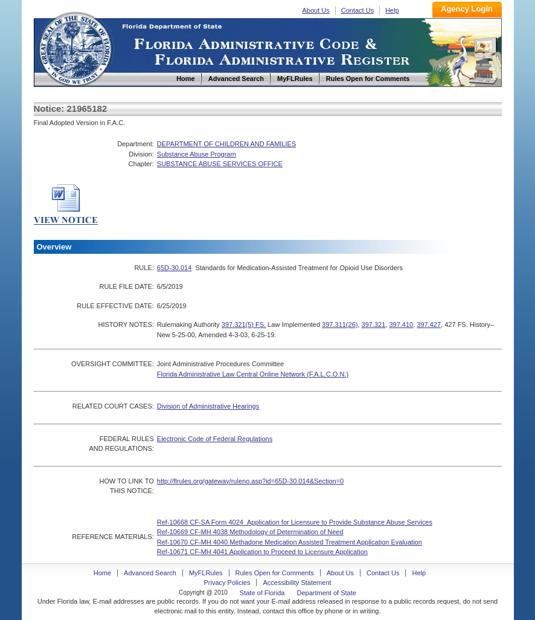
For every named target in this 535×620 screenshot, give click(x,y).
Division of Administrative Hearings (208, 406)
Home (75, 47)
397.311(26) (339, 324)
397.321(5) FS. (244, 324)
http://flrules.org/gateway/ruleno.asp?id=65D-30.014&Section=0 (250, 481)
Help (392, 10)
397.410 (401, 324)
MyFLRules (206, 572)
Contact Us (357, 10)
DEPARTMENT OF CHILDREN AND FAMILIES (226, 143)
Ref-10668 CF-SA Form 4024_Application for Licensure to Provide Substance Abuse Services (294, 522)
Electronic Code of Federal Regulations (214, 438)
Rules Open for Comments (274, 572)
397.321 (374, 324)
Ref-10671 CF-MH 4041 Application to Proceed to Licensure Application (262, 551)
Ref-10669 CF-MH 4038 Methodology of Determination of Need (250, 531)
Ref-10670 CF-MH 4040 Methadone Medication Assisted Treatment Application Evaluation (289, 542)
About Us (316, 10)
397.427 (429, 324)
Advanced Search (150, 572)
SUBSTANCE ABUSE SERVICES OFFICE (220, 163)
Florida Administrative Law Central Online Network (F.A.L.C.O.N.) (252, 374)
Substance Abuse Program (196, 154)
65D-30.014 (174, 267)
